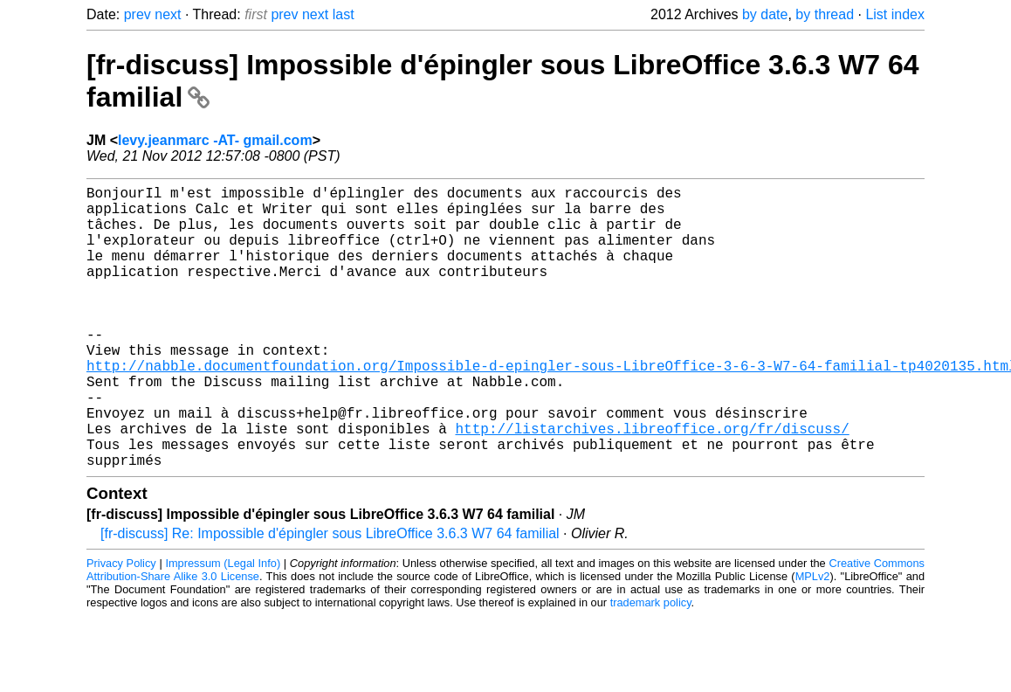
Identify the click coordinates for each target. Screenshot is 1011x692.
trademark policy (650, 665)
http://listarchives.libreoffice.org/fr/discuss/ (652, 484)
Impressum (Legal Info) (222, 626)
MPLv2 (812, 639)
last (343, 14)
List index (895, 14)
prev (137, 14)
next (168, 14)
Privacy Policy (121, 626)
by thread (824, 14)
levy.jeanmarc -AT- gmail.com (215, 140)
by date (764, 14)
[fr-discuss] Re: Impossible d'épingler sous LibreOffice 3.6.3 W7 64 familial (330, 596)
